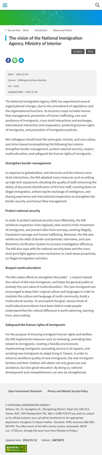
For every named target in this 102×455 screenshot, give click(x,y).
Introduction (41, 30)
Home (26, 30)
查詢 (97, 5)
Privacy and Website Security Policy (68, 391)
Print (90, 51)
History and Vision (62, 30)
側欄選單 (5, 5)
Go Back (78, 51)
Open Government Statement (25, 391)
